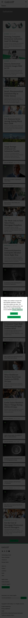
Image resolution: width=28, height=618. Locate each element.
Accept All (14, 313)
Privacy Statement (17, 309)
